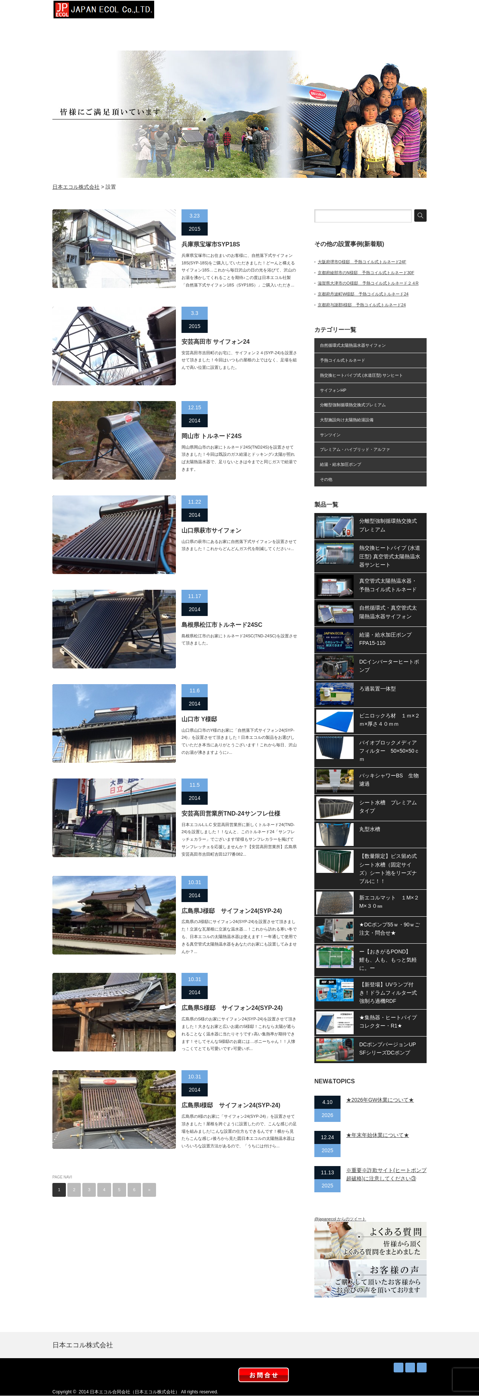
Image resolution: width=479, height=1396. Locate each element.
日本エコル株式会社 (76, 187)
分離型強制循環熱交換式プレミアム (353, 405)
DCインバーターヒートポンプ (389, 666)
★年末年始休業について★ (377, 1135)
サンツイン (330, 435)
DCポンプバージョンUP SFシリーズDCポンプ (390, 1048)
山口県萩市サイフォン (211, 530)
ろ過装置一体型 (377, 689)
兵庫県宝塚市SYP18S (210, 244)
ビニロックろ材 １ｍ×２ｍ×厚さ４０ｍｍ (389, 720)
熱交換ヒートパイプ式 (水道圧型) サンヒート (361, 375)
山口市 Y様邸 (199, 719)
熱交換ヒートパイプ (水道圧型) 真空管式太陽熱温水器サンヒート (389, 556)
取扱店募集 (370, 11)
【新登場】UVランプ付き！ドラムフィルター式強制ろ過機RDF (388, 992)
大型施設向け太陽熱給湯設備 (346, 420)
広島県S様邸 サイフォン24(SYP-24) (232, 1008)
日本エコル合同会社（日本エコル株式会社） (135, 1392)
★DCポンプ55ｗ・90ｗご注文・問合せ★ (389, 929)
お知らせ (333, 11)
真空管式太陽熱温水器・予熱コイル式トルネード (388, 585)
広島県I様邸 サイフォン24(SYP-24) (230, 1105)
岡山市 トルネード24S (211, 436)
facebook (422, 1367)
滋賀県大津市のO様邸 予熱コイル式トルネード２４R (368, 283)
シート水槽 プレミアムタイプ (388, 806)
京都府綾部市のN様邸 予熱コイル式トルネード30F (366, 272)
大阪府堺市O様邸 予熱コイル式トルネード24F (362, 262)
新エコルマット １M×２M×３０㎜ (389, 902)
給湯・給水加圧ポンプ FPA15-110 (388, 639)
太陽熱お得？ (295, 11)
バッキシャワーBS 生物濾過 (389, 780)
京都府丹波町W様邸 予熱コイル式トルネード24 (363, 294)
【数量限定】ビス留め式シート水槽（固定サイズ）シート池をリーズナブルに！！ (388, 868)
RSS (398, 1367)
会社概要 (221, 11)
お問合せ (408, 11)
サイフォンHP (333, 390)
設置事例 (258, 11)
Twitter (410, 1367)
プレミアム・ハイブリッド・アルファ (355, 449)
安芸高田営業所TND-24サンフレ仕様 (230, 813)
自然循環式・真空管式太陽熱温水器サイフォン (388, 612)
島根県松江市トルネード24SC (221, 625)
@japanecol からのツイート (340, 1219)
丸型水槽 (369, 829)
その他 (326, 479)
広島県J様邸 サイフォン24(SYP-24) (231, 911)
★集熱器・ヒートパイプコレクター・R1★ (388, 1021)
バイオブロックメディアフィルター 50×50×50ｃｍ (389, 751)
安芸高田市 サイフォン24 (215, 342)
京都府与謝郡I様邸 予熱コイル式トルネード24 (362, 305)
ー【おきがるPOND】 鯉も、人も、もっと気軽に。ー (388, 960)
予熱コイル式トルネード (342, 360)
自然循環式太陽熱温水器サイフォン (353, 345)
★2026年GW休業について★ (380, 1100)
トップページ (183, 11)
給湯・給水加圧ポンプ (340, 464)
